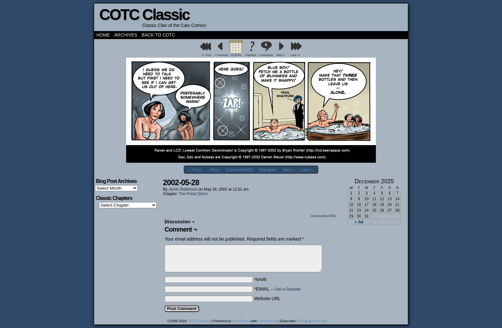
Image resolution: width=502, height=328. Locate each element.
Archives (125, 34)
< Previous (221, 55)
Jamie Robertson (183, 189)
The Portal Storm (193, 194)
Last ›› (307, 169)
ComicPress (267, 321)
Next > (281, 55)
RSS (301, 321)
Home (103, 34)
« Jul (358, 222)
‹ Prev (213, 169)
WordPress (240, 321)
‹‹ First (194, 169)
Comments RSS (323, 216)
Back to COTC (158, 34)
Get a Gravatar (288, 289)
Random (251, 55)
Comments (266, 49)
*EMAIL (277, 288)
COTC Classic (144, 14)
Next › (289, 169)
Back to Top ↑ (317, 321)
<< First (206, 55)
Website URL (267, 298)
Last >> (296, 55)
